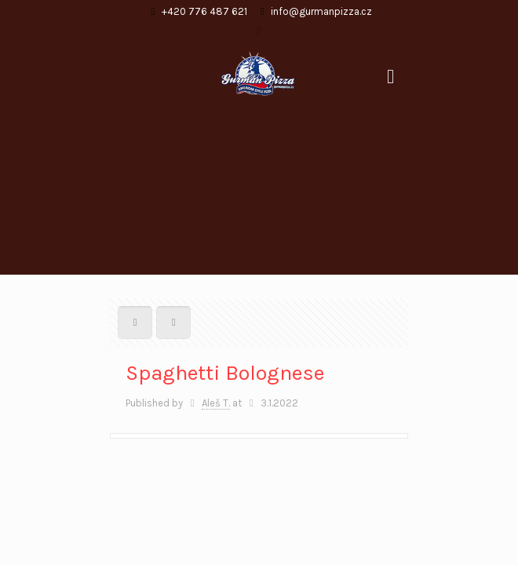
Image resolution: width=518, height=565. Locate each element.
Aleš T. (216, 403)
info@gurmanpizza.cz (321, 11)
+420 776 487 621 (204, 11)
